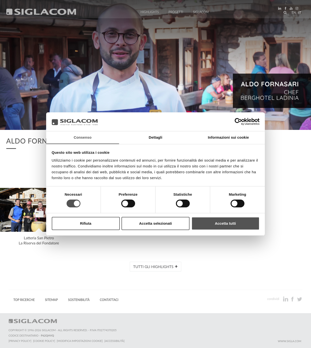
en (293, 13)
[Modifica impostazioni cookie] (80, 340)
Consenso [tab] (82, 137)
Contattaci (109, 300)
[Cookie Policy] (44, 340)
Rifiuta (85, 223)
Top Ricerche (24, 300)
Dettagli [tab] (155, 137)
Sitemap (51, 300)
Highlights (149, 13)
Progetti (176, 13)
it (299, 13)
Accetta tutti (225, 223)
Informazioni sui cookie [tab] (228, 137)
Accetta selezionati (155, 223)
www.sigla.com (289, 341)
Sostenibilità (79, 300)
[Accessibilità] (115, 340)
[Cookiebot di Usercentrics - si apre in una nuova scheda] (238, 121)
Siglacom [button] (202, 13)
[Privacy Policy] (20, 340)
